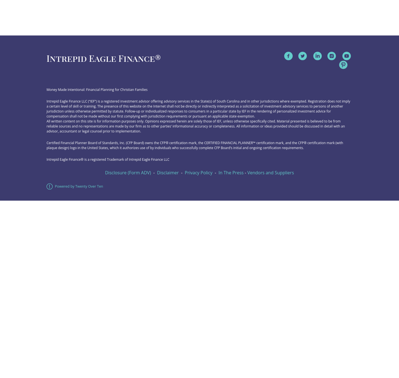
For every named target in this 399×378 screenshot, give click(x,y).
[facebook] (288, 56)
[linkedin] (317, 56)
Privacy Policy (199, 173)
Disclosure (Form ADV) (128, 173)
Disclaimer (168, 173)
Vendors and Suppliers (270, 173)
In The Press (231, 173)
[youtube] (346, 56)
